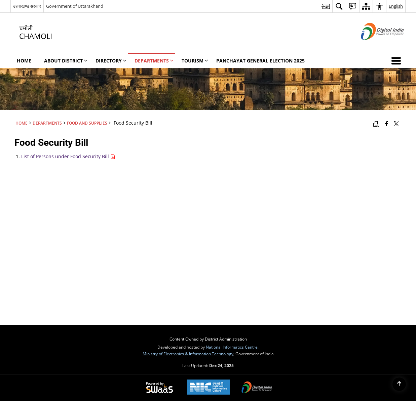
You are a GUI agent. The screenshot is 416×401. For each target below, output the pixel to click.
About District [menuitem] (65, 60)
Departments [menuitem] (154, 60)
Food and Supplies (87, 123)
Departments (47, 123)
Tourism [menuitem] (195, 60)
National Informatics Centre (232, 347)
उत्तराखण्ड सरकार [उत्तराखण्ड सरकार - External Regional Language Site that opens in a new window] (27, 6)
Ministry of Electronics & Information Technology (188, 353)
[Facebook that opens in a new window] (386, 123)
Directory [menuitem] (111, 60)
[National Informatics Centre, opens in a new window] (208, 387)
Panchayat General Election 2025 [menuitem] (260, 60)
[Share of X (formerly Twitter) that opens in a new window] (396, 123)
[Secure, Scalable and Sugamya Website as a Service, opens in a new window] (160, 388)
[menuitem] (325, 6)
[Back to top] (399, 384)
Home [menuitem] (24, 60)
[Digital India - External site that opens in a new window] (374, 45)
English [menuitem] (396, 6)
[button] (397, 60)
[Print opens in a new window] (376, 123)
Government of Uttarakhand (74, 6)
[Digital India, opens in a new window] (256, 388)
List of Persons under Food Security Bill (68, 156)
